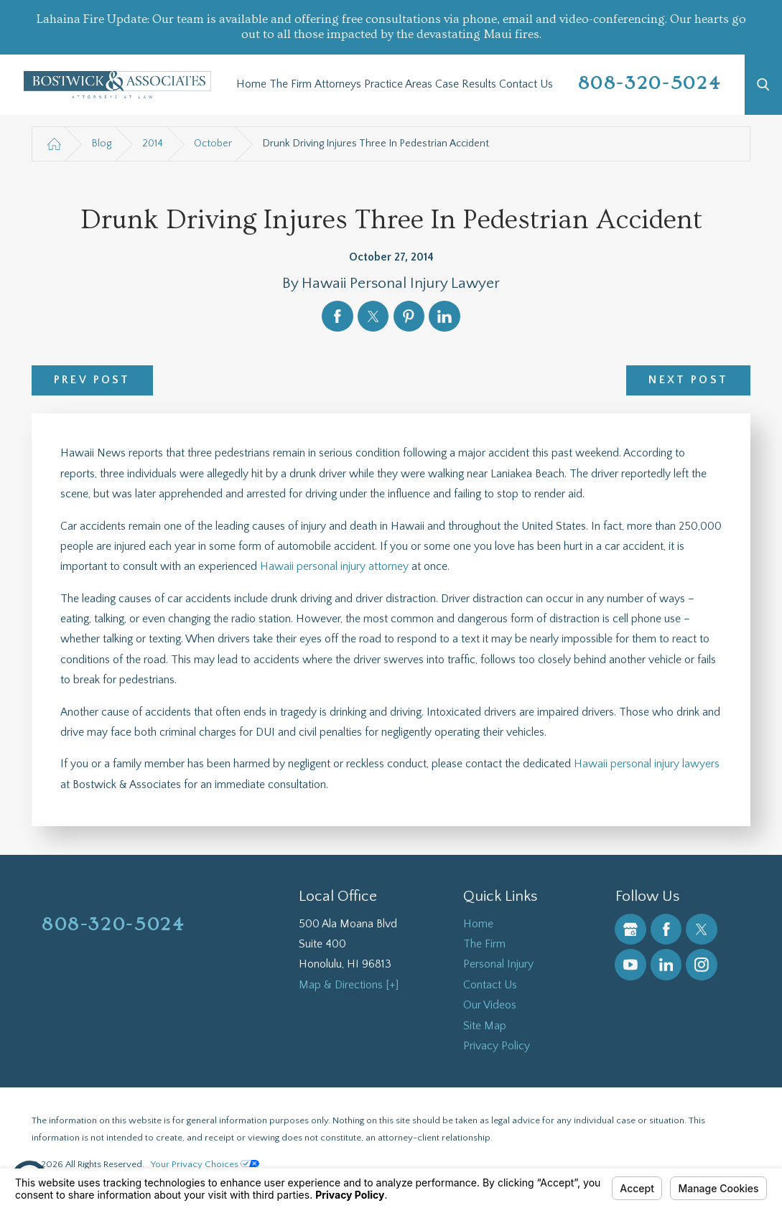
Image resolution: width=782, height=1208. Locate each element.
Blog (101, 143)
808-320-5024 (650, 83)
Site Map (484, 1026)
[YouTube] (630, 964)
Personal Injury (498, 964)
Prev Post (92, 380)
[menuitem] (251, 84)
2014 (152, 143)
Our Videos (489, 1005)
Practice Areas (398, 84)
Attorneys (338, 84)
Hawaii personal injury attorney (334, 567)
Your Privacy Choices (205, 1164)
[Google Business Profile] (630, 929)
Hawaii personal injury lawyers (647, 764)
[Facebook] (666, 929)
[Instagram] (701, 964)
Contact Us (526, 84)
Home (251, 84)
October (213, 143)
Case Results (465, 84)
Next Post (687, 380)
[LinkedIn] (666, 964)
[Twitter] (701, 929)
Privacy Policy (496, 1046)
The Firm (290, 84)
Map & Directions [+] (349, 985)
